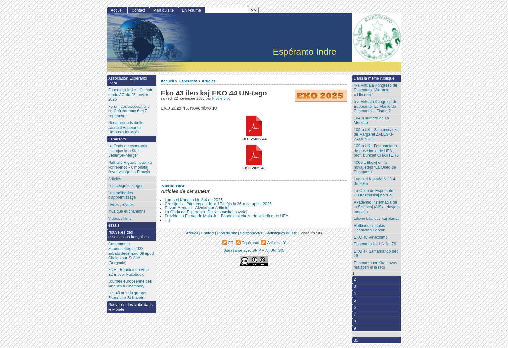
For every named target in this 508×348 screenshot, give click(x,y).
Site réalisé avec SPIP (243, 250)
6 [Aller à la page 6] (355, 307)
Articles (209, 81)
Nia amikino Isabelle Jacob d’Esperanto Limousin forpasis (125, 127)
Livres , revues (121, 204)
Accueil (167, 81)
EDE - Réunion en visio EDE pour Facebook (128, 272)
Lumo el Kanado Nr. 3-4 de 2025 (194, 200)
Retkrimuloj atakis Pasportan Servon (369, 228)
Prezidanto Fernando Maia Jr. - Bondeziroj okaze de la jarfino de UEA (226, 216)
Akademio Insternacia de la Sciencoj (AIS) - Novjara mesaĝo (377, 207)
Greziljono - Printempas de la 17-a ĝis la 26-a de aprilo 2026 (218, 204)
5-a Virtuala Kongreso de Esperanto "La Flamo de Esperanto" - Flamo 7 (375, 106)
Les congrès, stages (125, 186)
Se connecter (251, 233)
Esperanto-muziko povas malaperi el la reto (375, 265)
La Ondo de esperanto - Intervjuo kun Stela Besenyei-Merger (129, 151)
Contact (138, 10)
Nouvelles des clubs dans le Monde (130, 307)
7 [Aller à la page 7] (355, 314)
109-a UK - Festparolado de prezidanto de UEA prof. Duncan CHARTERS (376, 151)
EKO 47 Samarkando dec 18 (376, 253)
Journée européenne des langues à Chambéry (130, 283)
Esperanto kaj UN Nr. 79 (375, 244)
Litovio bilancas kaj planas (376, 218)
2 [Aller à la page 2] (355, 279)
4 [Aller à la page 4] (355, 293)
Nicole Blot (221, 98)
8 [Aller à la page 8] (355, 321)
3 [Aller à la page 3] (355, 286)
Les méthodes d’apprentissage (122, 195)
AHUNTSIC (274, 250)
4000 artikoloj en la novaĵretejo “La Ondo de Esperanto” (375, 167)
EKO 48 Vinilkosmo (370, 237)
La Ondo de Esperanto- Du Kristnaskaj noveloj (206, 212)
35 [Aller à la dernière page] (356, 340)
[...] (167, 220)
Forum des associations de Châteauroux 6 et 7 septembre (129, 111)
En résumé (191, 10)
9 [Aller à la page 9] (355, 328)
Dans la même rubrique (374, 78)
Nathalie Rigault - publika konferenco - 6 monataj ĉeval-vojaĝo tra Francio (130, 167)
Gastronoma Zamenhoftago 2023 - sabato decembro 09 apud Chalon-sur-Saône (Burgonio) (131, 253)
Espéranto (188, 81)
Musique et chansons (126, 211)
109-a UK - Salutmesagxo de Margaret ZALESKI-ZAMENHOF (376, 134)
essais (113, 225)
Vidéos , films (120, 218)
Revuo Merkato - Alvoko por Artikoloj (197, 208)
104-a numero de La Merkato (371, 120)
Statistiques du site (281, 233)
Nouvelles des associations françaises (128, 235)
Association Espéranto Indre (127, 80)
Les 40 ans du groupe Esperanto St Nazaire (127, 295)
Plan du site (163, 10)
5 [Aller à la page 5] (355, 300)
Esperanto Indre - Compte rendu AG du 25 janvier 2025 (130, 95)
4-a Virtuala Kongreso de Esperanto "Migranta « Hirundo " (375, 90)
